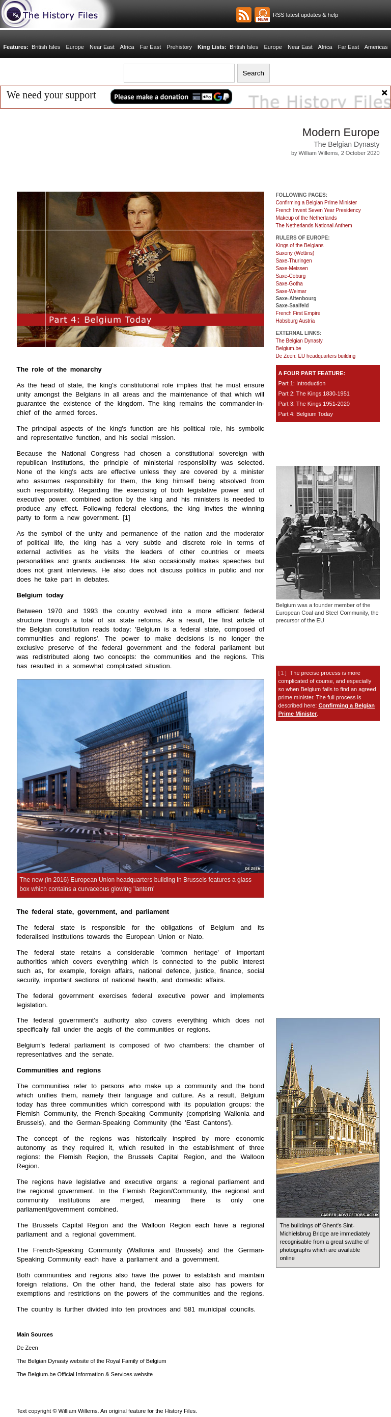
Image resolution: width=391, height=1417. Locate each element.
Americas (371, 47)
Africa (129, 47)
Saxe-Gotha (289, 283)
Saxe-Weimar (291, 291)
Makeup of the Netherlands (306, 218)
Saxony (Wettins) (295, 253)
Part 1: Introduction (302, 383)
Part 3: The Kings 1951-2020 (314, 404)
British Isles (51, 47)
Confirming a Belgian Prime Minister (316, 202)
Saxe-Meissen (292, 268)
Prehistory (179, 47)
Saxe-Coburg (291, 276)
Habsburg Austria (295, 321)
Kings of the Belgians (300, 245)
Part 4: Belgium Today (305, 414)
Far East (152, 47)
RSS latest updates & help (304, 15)
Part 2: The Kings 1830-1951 (314, 393)
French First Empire (298, 313)
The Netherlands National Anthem (314, 225)
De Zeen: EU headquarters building (316, 356)
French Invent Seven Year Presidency (318, 210)
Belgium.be (288, 348)
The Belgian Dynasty (299, 341)
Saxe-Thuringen (294, 261)
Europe (79, 47)
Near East (105, 47)
